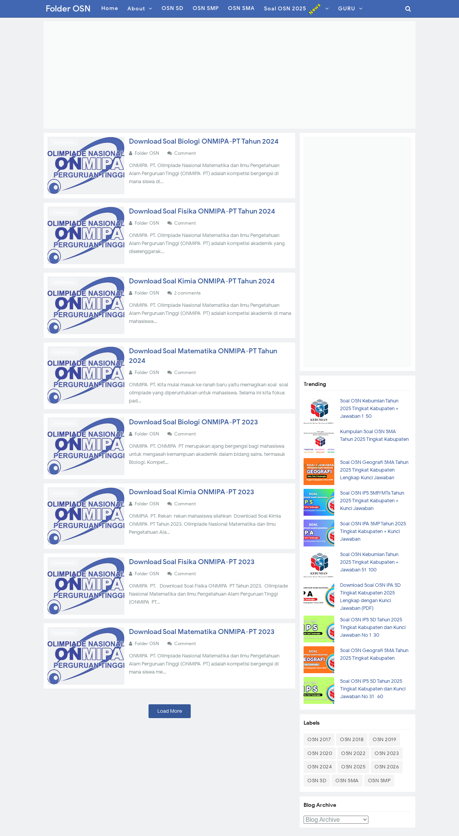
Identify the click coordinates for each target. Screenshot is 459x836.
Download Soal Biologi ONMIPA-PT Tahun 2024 (204, 141)
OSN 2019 (384, 739)
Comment (185, 153)
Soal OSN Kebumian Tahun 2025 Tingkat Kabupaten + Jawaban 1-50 (369, 408)
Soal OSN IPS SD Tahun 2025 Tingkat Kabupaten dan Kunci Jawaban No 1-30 (373, 627)
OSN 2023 (387, 753)
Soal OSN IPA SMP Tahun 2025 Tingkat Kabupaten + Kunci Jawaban (373, 531)
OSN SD (316, 780)
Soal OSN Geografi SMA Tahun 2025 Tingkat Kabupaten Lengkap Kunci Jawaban (374, 470)
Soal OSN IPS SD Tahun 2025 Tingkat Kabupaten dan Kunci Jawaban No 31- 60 (373, 689)
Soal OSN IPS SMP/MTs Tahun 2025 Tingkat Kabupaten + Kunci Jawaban (372, 501)
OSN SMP (379, 780)
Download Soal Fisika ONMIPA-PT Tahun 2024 (202, 211)
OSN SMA (347, 780)
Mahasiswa (63, 142)
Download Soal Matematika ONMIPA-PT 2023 (201, 631)
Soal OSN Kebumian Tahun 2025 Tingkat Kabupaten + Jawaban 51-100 (369, 562)
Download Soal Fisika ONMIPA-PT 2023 (191, 562)
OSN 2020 (319, 753)
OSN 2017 (319, 739)
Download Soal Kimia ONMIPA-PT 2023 (191, 492)
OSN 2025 (353, 766)
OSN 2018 (351, 739)
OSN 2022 (353, 753)
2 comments (188, 293)
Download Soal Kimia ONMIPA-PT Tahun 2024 (202, 281)
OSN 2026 (387, 766)
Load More (169, 711)
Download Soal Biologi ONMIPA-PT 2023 (193, 422)
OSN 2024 (319, 766)
